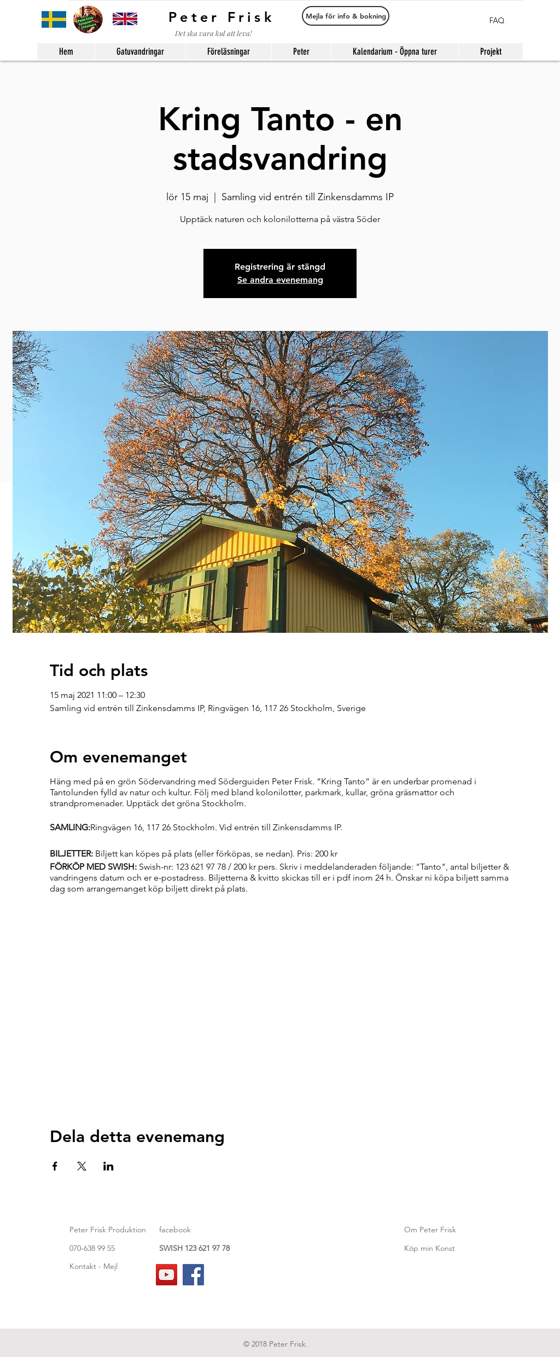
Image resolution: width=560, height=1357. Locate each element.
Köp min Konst (429, 1248)
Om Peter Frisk (430, 1229)
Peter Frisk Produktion (107, 1229)
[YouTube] (166, 1274)
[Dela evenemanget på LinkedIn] (108, 1166)
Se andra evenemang (280, 280)
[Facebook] (193, 1274)
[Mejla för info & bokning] (345, 16)
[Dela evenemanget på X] (82, 1166)
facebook (175, 1229)
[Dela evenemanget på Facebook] (55, 1166)
